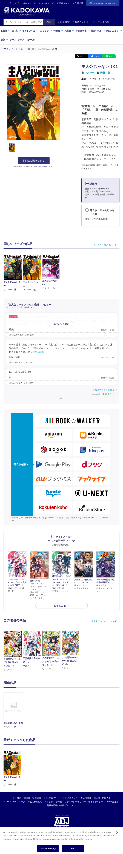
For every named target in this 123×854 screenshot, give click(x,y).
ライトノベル (30, 30)
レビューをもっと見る (103, 389)
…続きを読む (49, 324)
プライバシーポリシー (75, 801)
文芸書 (5, 30)
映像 (4, 39)
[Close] (117, 832)
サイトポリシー (95, 801)
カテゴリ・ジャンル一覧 (24, 3)
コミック (46, 30)
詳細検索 (64, 22)
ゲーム (13, 39)
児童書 (69, 30)
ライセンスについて (68, 798)
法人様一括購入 (101, 798)
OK (73, 848)
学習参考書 (83, 30)
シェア (96, 56)
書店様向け (86, 798)
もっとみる (60, 605)
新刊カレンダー (81, 22)
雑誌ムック (114, 30)
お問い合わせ (55, 801)
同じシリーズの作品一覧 (105, 245)
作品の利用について (37, 801)
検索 (49, 21)
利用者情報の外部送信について (61, 805)
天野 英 (105, 72)
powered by (104, 394)
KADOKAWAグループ (14, 801)
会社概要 (17, 798)
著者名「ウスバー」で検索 (104, 621)
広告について (50, 798)
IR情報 (27, 798)
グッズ (21, 39)
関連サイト (64, 3)
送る (110, 56)
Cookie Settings (48, 848)
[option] (13, 710)
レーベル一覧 (47, 3)
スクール (30, 39)
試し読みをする (33, 160)
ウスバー (90, 72)
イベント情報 (101, 22)
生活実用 (98, 30)
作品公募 (79, 3)
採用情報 (36, 798)
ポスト (83, 56)
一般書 (58, 30)
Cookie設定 (111, 801)
